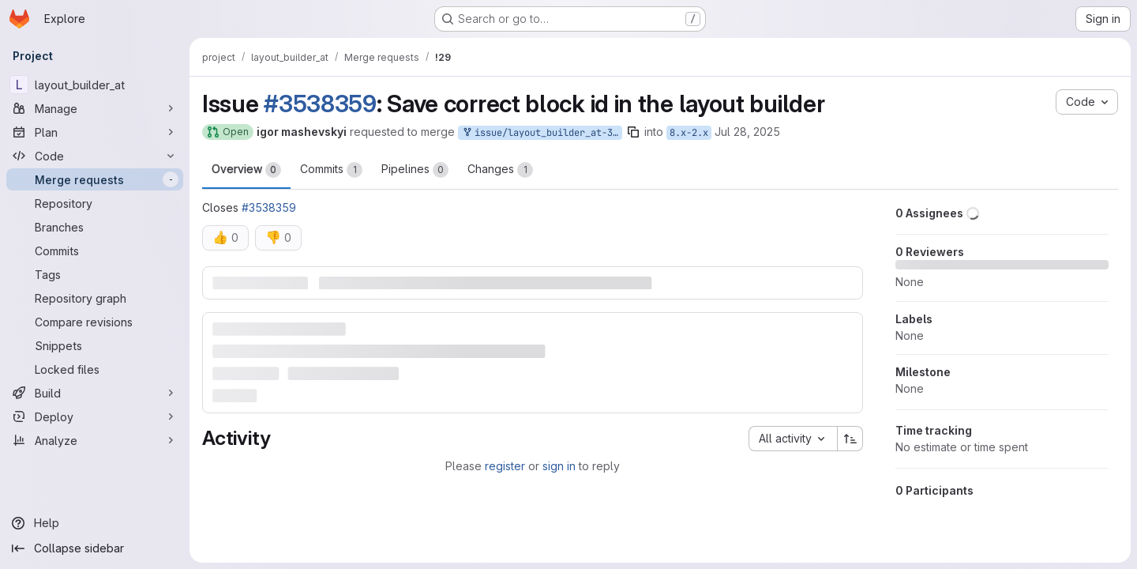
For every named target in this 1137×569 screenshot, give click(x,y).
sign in (559, 466)
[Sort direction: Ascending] (850, 438)
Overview (246, 170)
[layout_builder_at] (94, 84)
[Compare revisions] (94, 322)
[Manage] (94, 108)
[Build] (94, 393)
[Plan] (94, 132)
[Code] (94, 156)
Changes (500, 170)
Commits (331, 170)
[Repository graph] (94, 298)
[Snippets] (94, 345)
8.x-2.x (689, 132)
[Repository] (94, 203)
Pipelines (414, 170)
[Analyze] (94, 440)
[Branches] (94, 227)
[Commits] (94, 250)
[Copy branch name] (633, 131)
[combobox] (793, 438)
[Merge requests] (94, 179)
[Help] (94, 523)
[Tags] (94, 274)
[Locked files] (94, 369)
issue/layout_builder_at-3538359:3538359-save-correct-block (541, 133)
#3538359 (320, 103)
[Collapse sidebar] (94, 548)
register (505, 466)
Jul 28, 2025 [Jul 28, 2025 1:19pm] (747, 131)
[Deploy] (94, 416)
